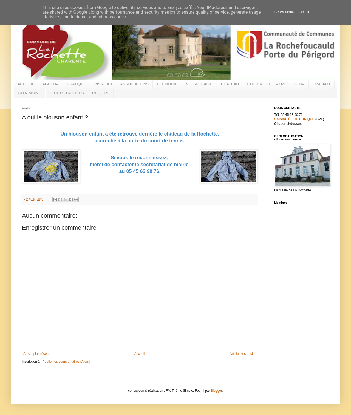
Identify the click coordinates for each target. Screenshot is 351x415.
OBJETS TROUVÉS (66, 93)
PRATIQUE (76, 84)
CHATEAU (230, 84)
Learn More (284, 12)
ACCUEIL (26, 84)
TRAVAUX (321, 84)
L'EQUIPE (100, 93)
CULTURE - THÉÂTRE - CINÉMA (276, 84)
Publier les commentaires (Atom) (66, 362)
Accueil (139, 354)
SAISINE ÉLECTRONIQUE (294, 119)
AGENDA (51, 84)
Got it (304, 12)
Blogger (216, 391)
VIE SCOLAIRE (199, 84)
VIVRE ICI (103, 84)
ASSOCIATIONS (134, 84)
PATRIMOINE (29, 93)
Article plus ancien (243, 354)
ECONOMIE (167, 84)
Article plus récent (36, 354)
